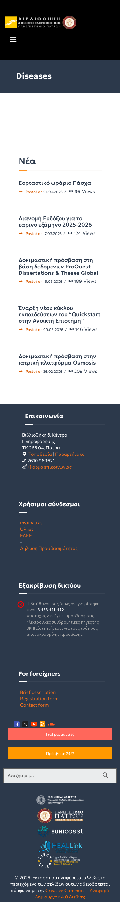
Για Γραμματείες (60, 734)
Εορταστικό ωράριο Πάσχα (55, 183)
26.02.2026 (52, 371)
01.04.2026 (53, 191)
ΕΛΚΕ (26, 535)
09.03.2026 (53, 329)
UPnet (26, 529)
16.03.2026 (52, 281)
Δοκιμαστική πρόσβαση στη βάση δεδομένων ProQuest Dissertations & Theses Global (58, 266)
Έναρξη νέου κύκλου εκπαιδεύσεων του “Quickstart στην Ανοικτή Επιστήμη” (59, 314)
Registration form (39, 698)
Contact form (34, 705)
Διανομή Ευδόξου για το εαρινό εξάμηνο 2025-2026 (55, 221)
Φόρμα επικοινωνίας (50, 467)
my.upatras (31, 522)
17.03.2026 (52, 233)
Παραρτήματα (70, 454)
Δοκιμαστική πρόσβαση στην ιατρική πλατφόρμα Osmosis (57, 359)
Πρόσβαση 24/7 (60, 753)
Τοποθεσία (40, 454)
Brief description (38, 692)
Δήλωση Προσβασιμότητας (49, 548)
